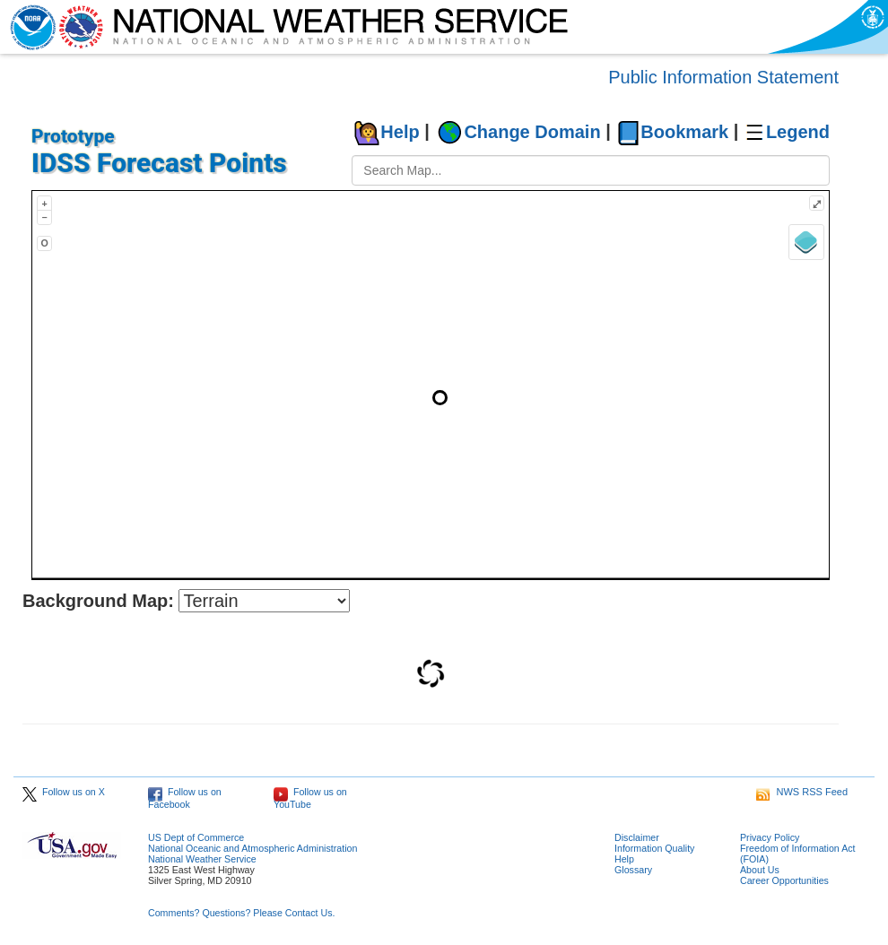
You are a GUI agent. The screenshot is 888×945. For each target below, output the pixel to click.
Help (399, 132)
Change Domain (532, 132)
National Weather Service (202, 859)
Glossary (633, 869)
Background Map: (98, 601)
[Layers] (806, 242)
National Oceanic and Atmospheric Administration (252, 848)
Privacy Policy (769, 837)
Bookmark (684, 132)
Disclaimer (636, 837)
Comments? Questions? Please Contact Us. (241, 912)
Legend (798, 132)
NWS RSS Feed (802, 791)
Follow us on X (63, 791)
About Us (759, 869)
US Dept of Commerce (196, 837)
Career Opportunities (784, 880)
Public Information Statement (723, 77)
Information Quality (654, 848)
